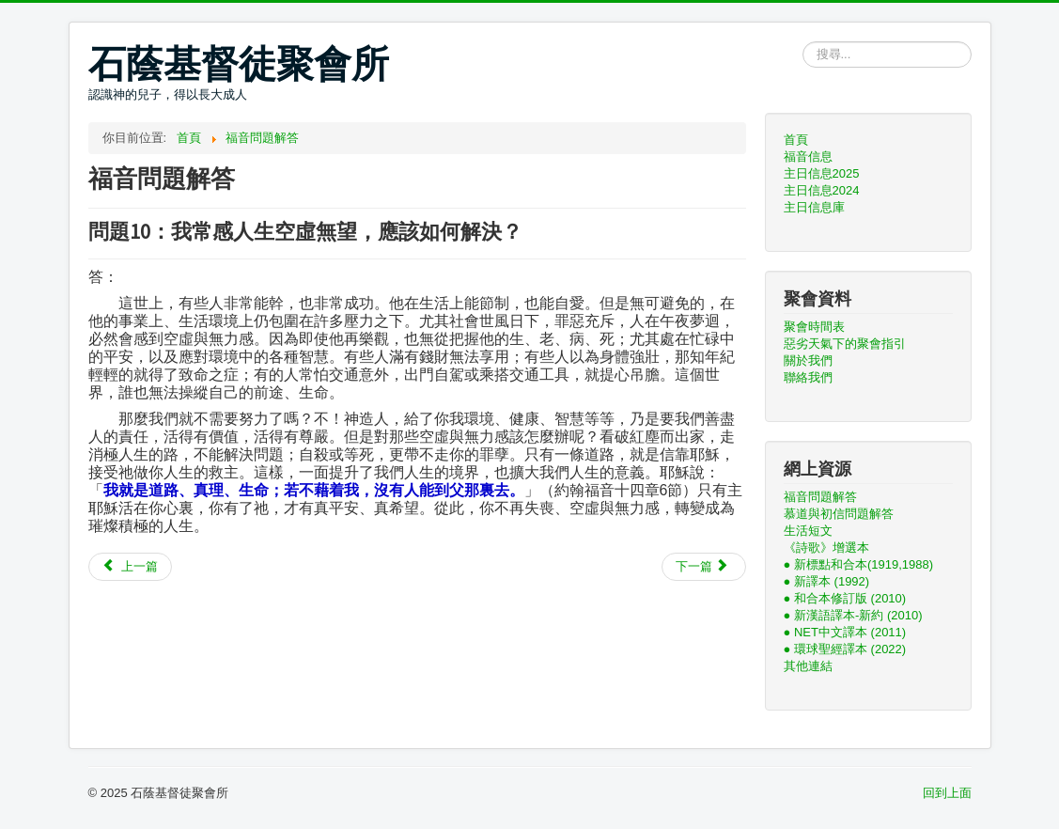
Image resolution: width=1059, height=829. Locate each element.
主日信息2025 (822, 173)
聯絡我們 (808, 377)
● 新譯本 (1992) (827, 581)
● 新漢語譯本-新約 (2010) (853, 615)
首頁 (796, 140)
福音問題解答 (820, 497)
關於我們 (808, 360)
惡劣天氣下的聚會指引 (845, 343)
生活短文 (808, 531)
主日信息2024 (822, 190)
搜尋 (802, 41)
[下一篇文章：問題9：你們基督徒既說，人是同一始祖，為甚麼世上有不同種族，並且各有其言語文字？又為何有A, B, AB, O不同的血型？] (704, 567)
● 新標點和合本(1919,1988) (859, 564)
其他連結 (808, 666)
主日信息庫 (814, 207)
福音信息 (808, 156)
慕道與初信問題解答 (839, 514)
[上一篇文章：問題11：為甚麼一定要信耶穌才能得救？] (130, 567)
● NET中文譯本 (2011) (845, 632)
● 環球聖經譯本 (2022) (845, 649)
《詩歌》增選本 (826, 547)
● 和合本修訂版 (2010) (845, 598)
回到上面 (947, 793)
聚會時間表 (814, 327)
